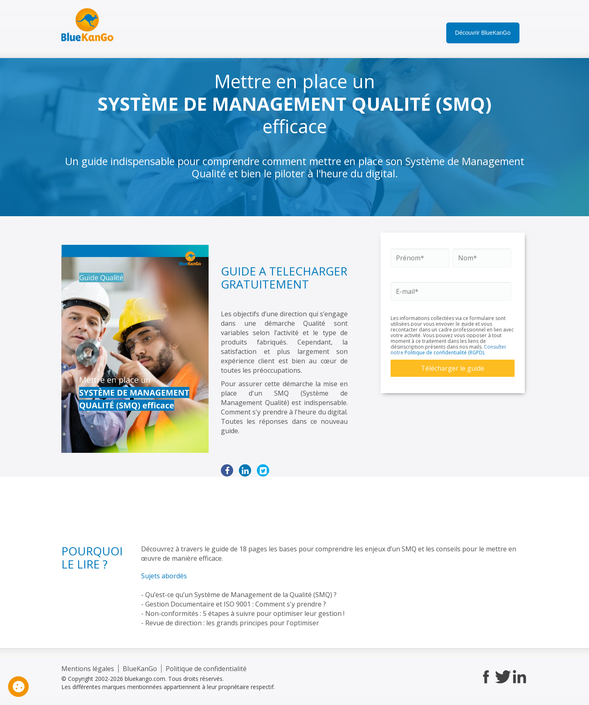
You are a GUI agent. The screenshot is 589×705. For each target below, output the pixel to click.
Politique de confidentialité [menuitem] (206, 668)
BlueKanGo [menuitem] (140, 668)
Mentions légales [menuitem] (87, 668)
